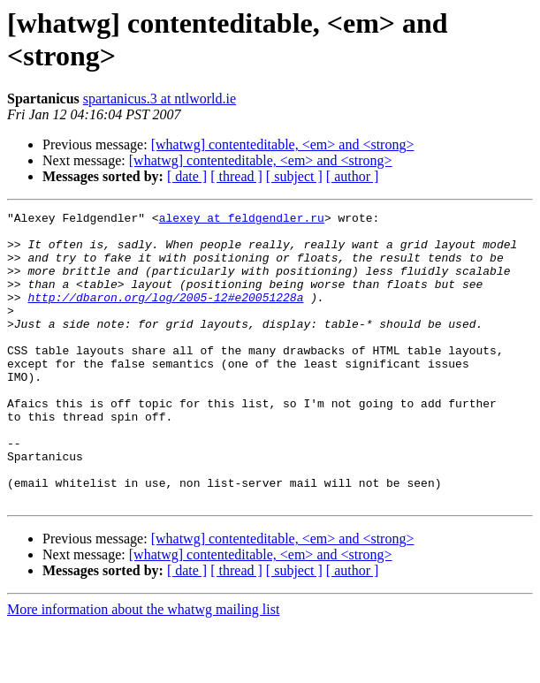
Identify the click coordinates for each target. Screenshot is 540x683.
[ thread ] (236, 176)
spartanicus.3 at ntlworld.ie (159, 98)
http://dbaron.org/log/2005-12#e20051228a (165, 315)
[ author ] (352, 176)
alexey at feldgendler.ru (241, 220)
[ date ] (187, 176)
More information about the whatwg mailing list (143, 667)
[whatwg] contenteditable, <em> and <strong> (283, 144)
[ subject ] (294, 176)
